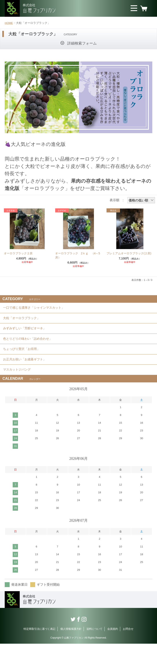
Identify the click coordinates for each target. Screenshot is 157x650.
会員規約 (112, 635)
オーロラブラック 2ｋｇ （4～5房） (77, 255)
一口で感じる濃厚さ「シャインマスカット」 (35, 308)
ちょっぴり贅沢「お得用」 (22, 353)
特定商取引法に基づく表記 (39, 635)
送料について (94, 635)
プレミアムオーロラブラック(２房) (129, 253)
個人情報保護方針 (71, 635)
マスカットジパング (18, 375)
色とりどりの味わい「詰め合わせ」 (29, 342)
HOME (9, 23)
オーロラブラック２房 (18, 253)
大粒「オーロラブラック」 (22, 319)
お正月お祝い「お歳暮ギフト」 (26, 364)
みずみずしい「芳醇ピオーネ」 (26, 330)
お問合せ (128, 635)
